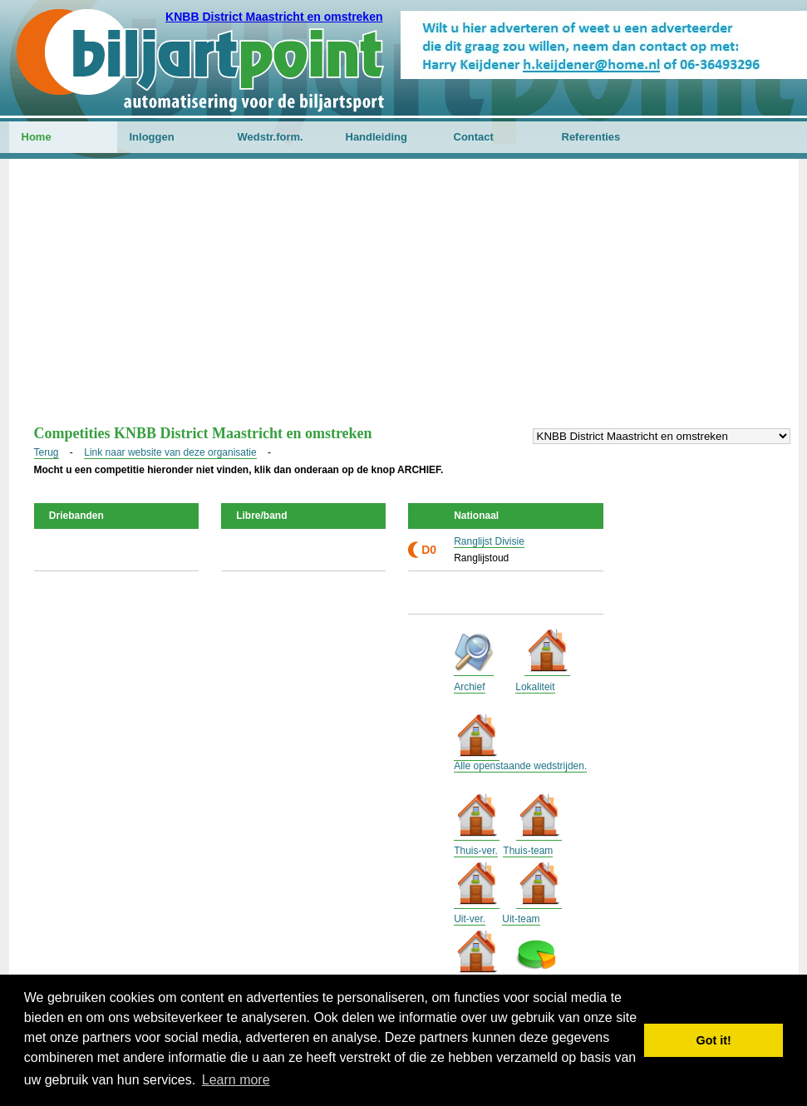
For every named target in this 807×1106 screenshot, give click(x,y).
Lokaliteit (534, 687)
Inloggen (152, 137)
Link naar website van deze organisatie (170, 452)
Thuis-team (528, 851)
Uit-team (520, 919)
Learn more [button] (236, 1080)
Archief (469, 687)
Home (37, 137)
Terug (46, 452)
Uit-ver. (469, 919)
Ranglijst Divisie (489, 541)
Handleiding (376, 137)
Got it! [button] (713, 1040)
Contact (474, 137)
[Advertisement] (404, 300)
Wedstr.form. (270, 137)
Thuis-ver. (476, 851)
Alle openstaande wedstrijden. (520, 766)
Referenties (591, 137)
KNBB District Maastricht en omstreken (273, 16)
